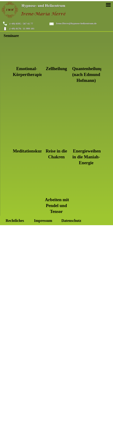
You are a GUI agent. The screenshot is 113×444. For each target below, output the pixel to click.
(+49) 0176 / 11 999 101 (21, 28)
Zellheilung (56, 68)
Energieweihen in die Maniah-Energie (86, 156)
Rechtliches (15, 221)
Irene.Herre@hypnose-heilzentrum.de (76, 23)
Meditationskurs (28, 150)
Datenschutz (71, 221)
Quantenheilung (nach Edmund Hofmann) (87, 74)
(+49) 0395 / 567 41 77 (21, 23)
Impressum (43, 221)
